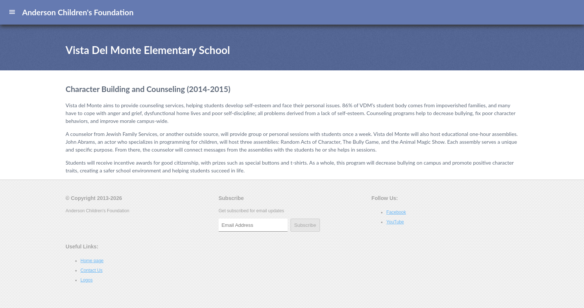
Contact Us (91, 270)
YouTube (395, 222)
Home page (92, 260)
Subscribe (305, 225)
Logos (86, 280)
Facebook (396, 212)
